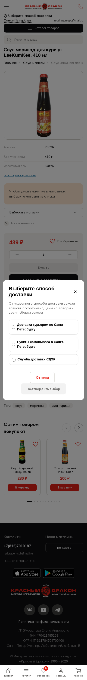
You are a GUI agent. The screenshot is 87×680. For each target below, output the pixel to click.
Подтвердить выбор (43, 389)
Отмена (42, 377)
